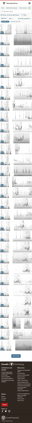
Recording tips (21, 373)
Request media (21, 377)
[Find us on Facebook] (2, 411)
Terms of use (20, 400)
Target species (21, 378)
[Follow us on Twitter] (6, 411)
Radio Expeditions (5, 376)
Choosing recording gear (23, 385)
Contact (3, 400)
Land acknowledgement (23, 393)
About (3, 394)
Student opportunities (23, 390)
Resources (20, 368)
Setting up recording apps (24, 384)
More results (16, 356)
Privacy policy (20, 398)
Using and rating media (23, 375)
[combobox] (17, 11)
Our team (3, 398)
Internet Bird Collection (7, 378)
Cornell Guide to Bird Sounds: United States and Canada (7, 374)
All (29, 8)
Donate (5, 404)
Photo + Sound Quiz (22, 380)
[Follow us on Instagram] (9, 411)
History (3, 396)
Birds (2, 8)
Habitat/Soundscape (11, 8)
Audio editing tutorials (23, 382)
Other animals (23, 8)
